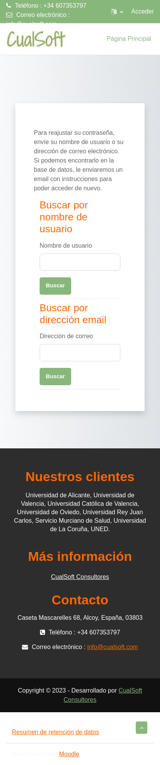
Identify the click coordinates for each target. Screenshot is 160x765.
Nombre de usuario (66, 245)
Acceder (142, 11)
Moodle (69, 754)
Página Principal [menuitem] (129, 38)
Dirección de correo (66, 336)
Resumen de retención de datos (55, 732)
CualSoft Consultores (80, 577)
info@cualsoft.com (31, 24)
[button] (117, 11)
